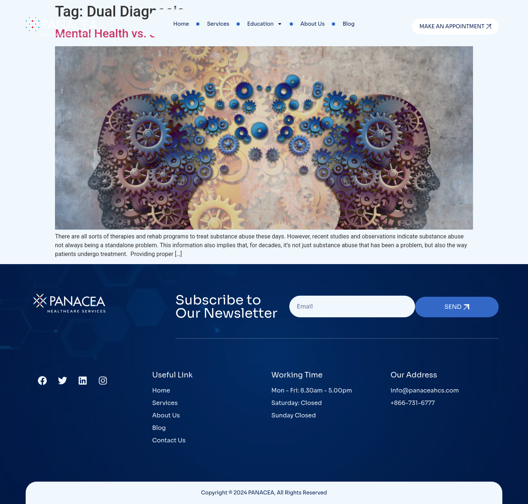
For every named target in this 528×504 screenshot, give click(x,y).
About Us (312, 24)
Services (218, 24)
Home (181, 24)
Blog (348, 24)
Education (264, 24)
